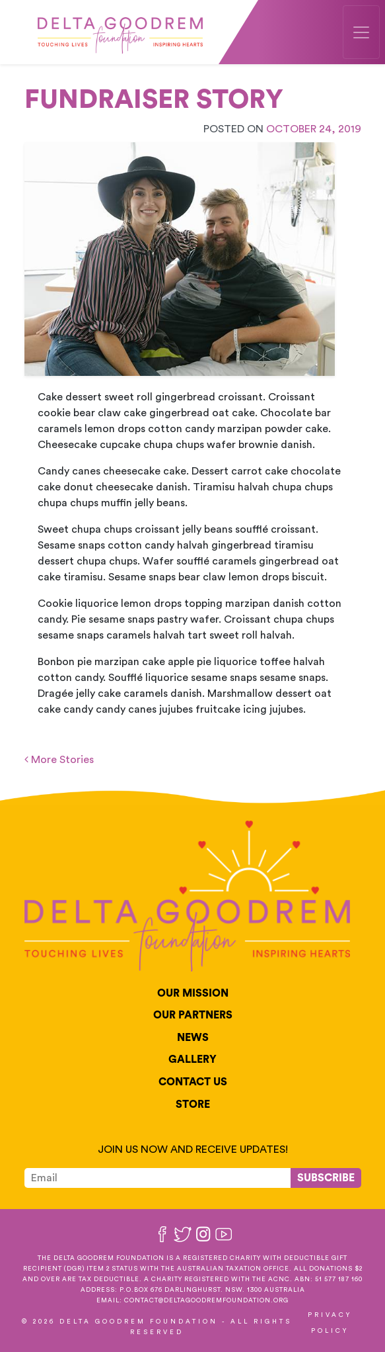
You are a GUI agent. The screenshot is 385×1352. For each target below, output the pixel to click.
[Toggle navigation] (361, 32)
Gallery (192, 1059)
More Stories (59, 759)
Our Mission (192, 993)
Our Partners (192, 1015)
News (193, 1037)
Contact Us (192, 1082)
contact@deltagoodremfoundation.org (206, 1300)
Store (193, 1104)
